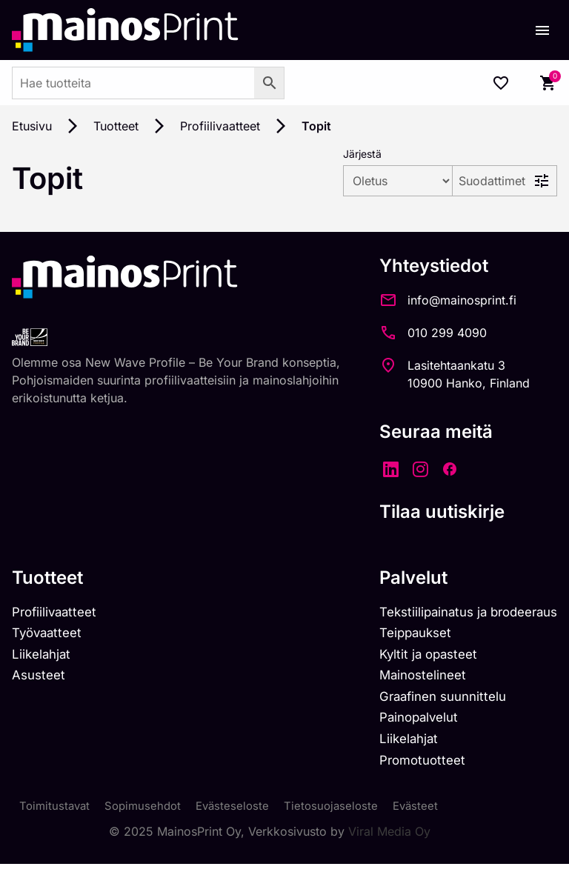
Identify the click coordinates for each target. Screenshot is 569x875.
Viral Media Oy (389, 842)
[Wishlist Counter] (501, 83)
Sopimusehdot (148, 817)
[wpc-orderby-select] (358, 180)
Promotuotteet (410, 769)
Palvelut (398, 577)
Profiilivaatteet (220, 126)
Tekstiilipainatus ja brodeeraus (460, 613)
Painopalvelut (406, 725)
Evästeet (429, 817)
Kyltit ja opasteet (416, 657)
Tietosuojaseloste (342, 817)
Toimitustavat (56, 817)
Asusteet (40, 680)
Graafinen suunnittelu (432, 702)
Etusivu (32, 126)
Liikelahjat (43, 657)
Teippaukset (403, 635)
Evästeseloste (241, 817)
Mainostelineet (410, 680)
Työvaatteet (49, 635)
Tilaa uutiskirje (426, 511)
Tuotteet (116, 126)
